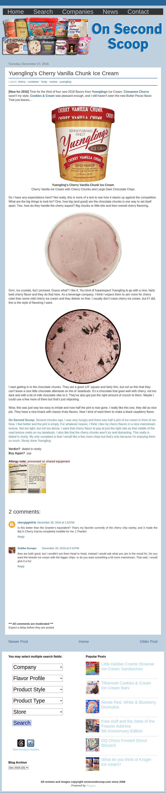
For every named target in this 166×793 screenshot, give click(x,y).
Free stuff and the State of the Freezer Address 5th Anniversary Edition (128, 726)
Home (15, 11)
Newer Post (18, 641)
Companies (77, 11)
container (33, 81)
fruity (44, 81)
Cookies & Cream (42, 95)
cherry (21, 81)
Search (43, 11)
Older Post (149, 641)
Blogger (91, 785)
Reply (21, 536)
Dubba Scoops (27, 548)
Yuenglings (99, 91)
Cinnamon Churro (136, 91)
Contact (138, 11)
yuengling (65, 81)
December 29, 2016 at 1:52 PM (55, 522)
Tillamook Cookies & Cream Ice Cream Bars (126, 685)
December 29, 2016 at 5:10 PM (60, 548)
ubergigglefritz (27, 522)
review (53, 81)
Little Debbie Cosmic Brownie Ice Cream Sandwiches (127, 666)
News (110, 11)
